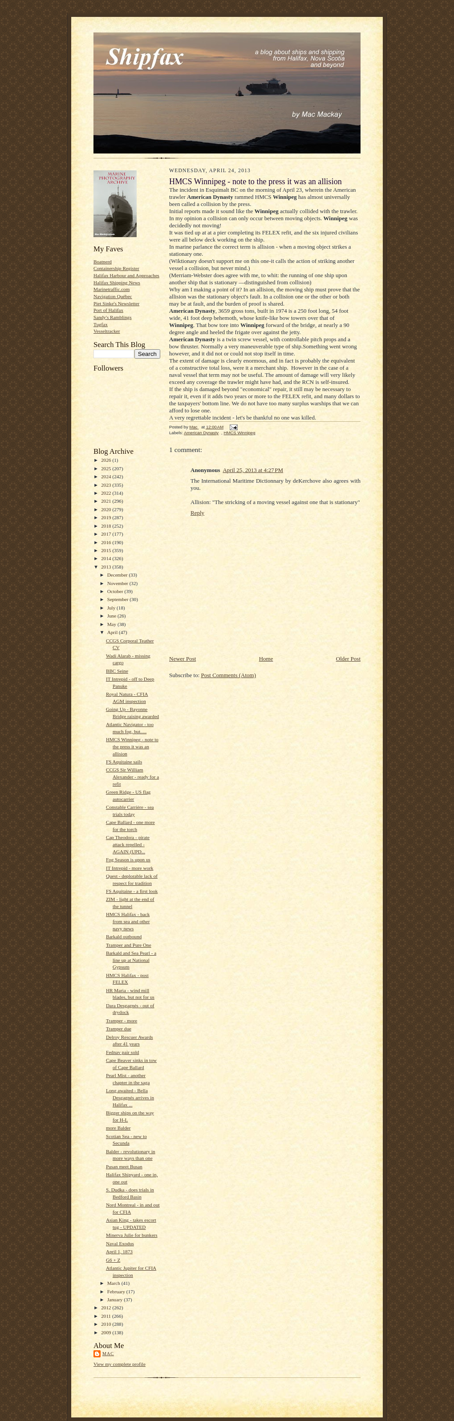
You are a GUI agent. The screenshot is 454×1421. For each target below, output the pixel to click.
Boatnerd (102, 261)
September (118, 599)
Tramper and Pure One (128, 945)
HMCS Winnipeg (239, 432)
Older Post (348, 658)
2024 (106, 476)
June (112, 615)
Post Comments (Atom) (228, 675)
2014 (106, 558)
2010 (106, 1324)
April (113, 632)
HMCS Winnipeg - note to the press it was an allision (132, 746)
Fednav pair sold (122, 1052)
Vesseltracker (106, 331)
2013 (106, 566)
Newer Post (182, 658)
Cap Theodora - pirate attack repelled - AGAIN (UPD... (128, 844)
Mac (108, 1353)
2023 (106, 485)
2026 (106, 460)
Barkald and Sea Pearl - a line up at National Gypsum (131, 959)
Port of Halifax (108, 310)
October (116, 591)
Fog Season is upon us (128, 859)
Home (266, 658)
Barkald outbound (124, 936)
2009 (106, 1332)
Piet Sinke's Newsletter (116, 303)
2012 (106, 1307)
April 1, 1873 (119, 1251)
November (118, 583)
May (112, 624)
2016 (106, 542)
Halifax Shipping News (116, 282)
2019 (106, 517)
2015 (106, 550)
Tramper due (118, 1028)
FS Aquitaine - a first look (132, 891)
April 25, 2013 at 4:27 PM (253, 470)
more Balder (118, 1127)
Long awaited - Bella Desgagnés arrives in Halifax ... (130, 1097)
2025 (106, 468)
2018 (106, 526)
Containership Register (116, 268)
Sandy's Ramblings (112, 317)
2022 (106, 493)
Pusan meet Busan (124, 1166)
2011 (106, 1316)
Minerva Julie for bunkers (132, 1235)
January (115, 1299)
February (116, 1291)
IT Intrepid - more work (130, 868)
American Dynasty (201, 432)
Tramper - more (121, 1020)
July (112, 607)
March (114, 1283)
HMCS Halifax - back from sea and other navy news (128, 921)
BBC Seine (117, 671)
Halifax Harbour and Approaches (126, 275)
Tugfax (100, 324)
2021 (106, 501)
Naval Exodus (120, 1243)
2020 (106, 509)
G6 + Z (113, 1260)
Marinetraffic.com (111, 289)
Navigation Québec (112, 296)
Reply (197, 512)
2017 (106, 534)
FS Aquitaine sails (124, 761)
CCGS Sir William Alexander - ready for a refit (132, 776)
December (118, 574)
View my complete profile (119, 1364)
